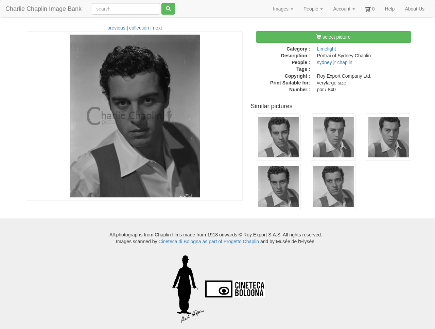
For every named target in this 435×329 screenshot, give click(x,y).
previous (116, 28)
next (157, 28)
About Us (414, 9)
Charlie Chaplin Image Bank (43, 8)
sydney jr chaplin (334, 62)
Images (283, 9)
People (313, 9)
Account (344, 9)
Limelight (326, 49)
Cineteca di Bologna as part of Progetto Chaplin (208, 241)
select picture (333, 37)
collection (139, 28)
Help (390, 9)
